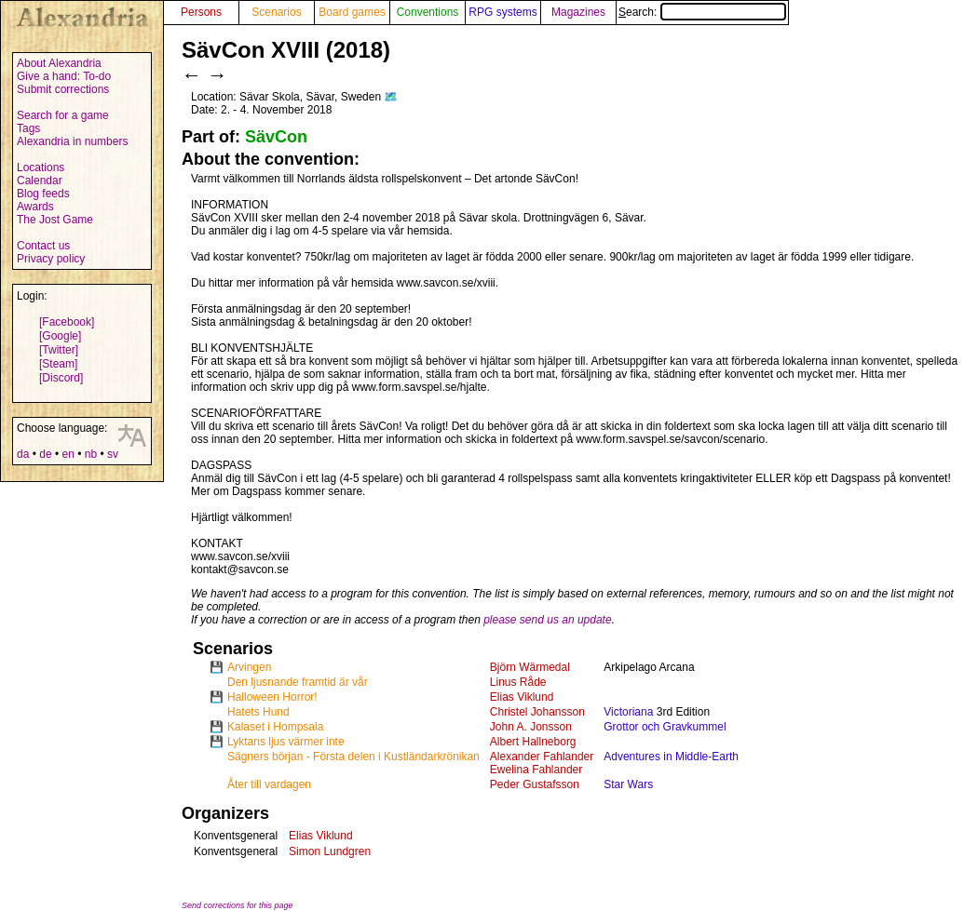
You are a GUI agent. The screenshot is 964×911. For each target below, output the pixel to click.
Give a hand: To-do (64, 76)
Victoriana (628, 711)
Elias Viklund (521, 696)
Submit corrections (63, 89)
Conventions (428, 12)
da (23, 454)
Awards (35, 206)
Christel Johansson (537, 711)
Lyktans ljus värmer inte (286, 741)
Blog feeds (43, 193)
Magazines (578, 12)
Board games (352, 12)
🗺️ (391, 96)
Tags (28, 128)
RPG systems (502, 12)
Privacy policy (51, 258)
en (67, 454)
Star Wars (628, 784)
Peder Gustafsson (534, 784)
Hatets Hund (258, 711)
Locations (40, 167)
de (45, 454)
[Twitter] (58, 349)
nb (91, 454)
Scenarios (276, 12)
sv (112, 454)
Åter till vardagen (269, 784)
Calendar (39, 180)
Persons (201, 12)
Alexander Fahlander (541, 756)
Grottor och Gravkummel (665, 726)
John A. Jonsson (531, 726)
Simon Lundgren (330, 851)
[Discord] (61, 377)
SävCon (276, 136)
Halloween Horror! (272, 696)
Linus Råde (518, 682)
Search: (702, 12)
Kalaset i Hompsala (275, 726)
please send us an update (547, 619)
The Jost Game (55, 219)
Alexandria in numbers (72, 141)
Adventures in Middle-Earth (671, 756)
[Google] (60, 335)
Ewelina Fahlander (536, 769)
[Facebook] (66, 321)
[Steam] (58, 363)
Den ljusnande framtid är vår (297, 682)
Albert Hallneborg (533, 741)
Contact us (43, 245)
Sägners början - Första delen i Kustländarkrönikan (353, 756)
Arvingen (249, 667)
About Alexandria (59, 63)
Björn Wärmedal (530, 667)
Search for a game (63, 115)
